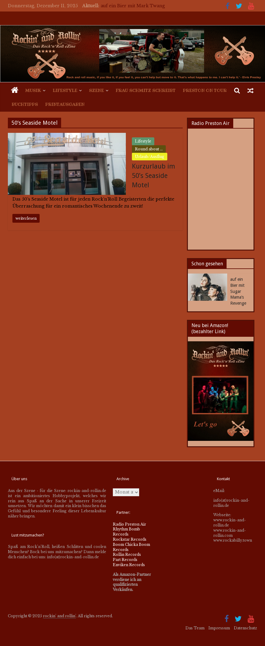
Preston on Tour (205, 90)
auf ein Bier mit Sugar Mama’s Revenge (238, 291)
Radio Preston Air (129, 524)
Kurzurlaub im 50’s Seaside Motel (153, 175)
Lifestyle (65, 90)
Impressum (219, 628)
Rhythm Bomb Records (126, 531)
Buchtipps (24, 104)
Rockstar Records (129, 539)
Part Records (125, 559)
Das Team (194, 628)
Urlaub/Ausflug (149, 156)
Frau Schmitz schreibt (145, 90)
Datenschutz (245, 628)
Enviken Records (129, 564)
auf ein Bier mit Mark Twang (133, 5)
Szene (96, 90)
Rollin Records (127, 554)
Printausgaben (64, 104)
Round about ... (149, 149)
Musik (33, 90)
